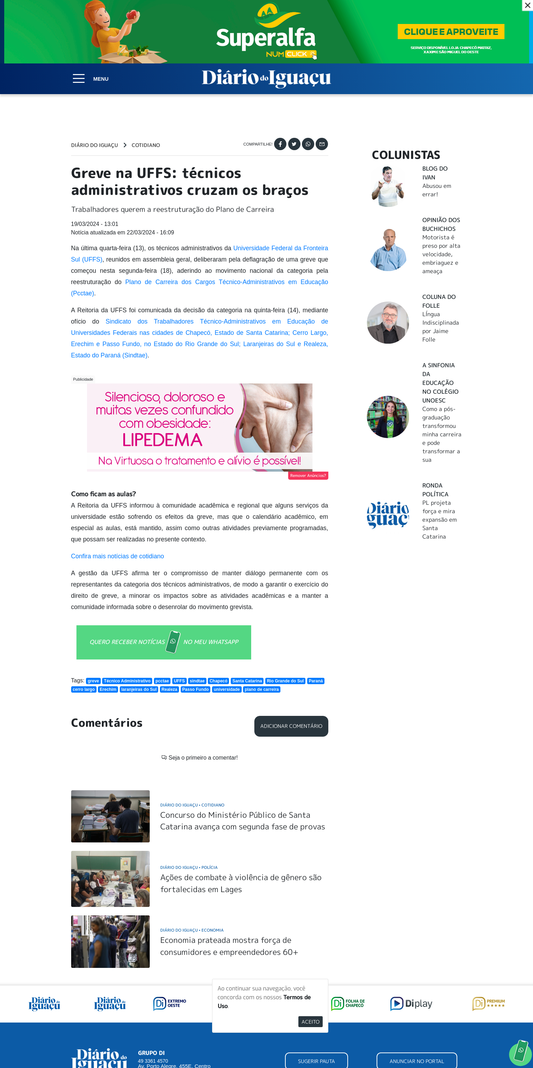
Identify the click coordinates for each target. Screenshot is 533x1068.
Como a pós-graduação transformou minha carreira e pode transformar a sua (441, 434)
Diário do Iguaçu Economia (192, 930)
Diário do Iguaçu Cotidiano (192, 805)
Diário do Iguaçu (94, 145)
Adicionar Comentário (291, 726)
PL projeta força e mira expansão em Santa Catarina (439, 519)
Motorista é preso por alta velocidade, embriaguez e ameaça (441, 254)
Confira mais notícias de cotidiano (117, 556)
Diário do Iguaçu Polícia (189, 867)
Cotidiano (146, 145)
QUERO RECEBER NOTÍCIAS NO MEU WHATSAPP (163, 642)
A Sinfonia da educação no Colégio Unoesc (440, 382)
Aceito (311, 1021)
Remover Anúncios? (308, 475)
